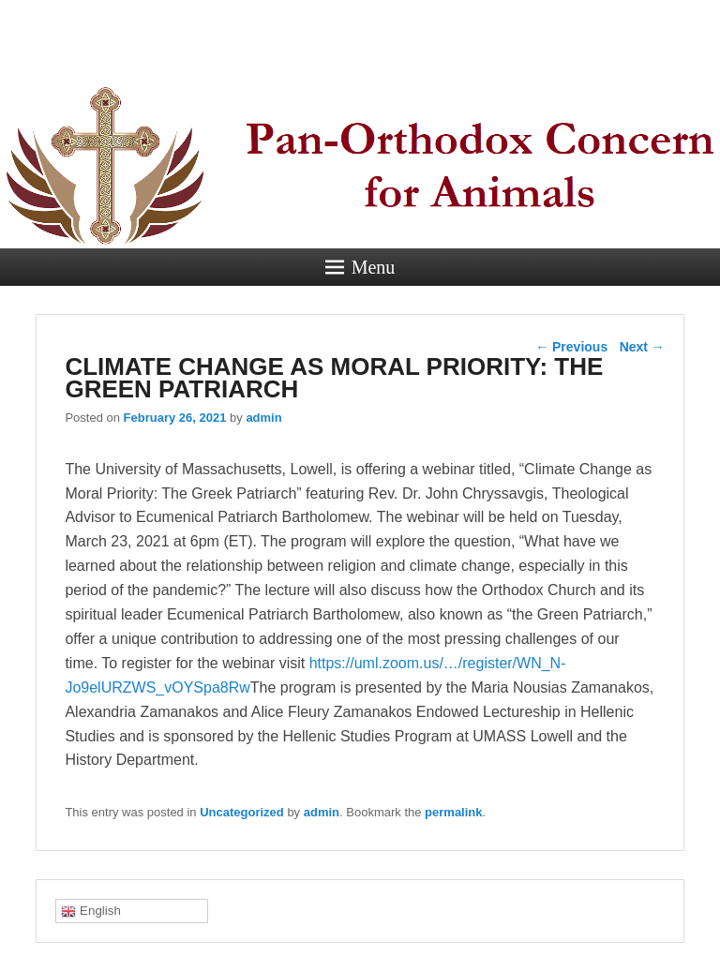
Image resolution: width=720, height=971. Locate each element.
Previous (571, 346)
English (90, 911)
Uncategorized (242, 812)
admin (263, 418)
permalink (453, 812)
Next (642, 346)
